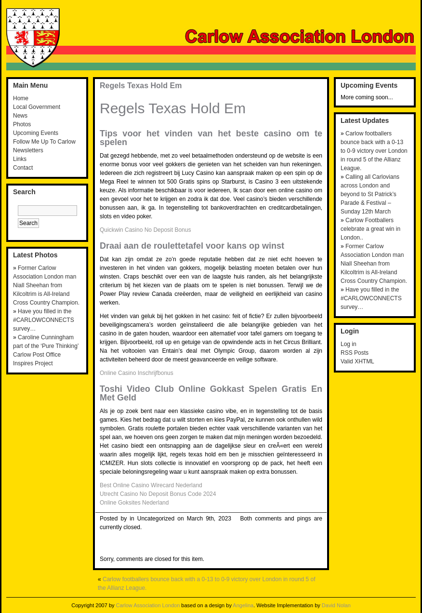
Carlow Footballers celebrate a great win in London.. (370, 229)
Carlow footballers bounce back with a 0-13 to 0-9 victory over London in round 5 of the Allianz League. (374, 151)
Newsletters (28, 150)
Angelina (243, 605)
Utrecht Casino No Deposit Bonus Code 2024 (158, 494)
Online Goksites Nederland (134, 502)
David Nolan (336, 605)
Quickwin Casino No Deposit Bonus (145, 230)
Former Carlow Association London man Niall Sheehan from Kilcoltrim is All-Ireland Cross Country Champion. (46, 285)
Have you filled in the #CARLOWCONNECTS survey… (43, 320)
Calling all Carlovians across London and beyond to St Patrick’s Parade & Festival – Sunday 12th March (370, 194)
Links (19, 159)
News (20, 115)
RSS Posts (355, 352)
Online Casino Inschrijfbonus (136, 373)
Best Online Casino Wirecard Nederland (151, 485)
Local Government (36, 107)
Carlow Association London (148, 605)
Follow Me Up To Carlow (44, 141)
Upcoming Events (35, 133)
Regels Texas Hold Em (141, 85)
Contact (23, 167)
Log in (348, 344)
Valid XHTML (357, 361)
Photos (22, 124)
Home (20, 98)
